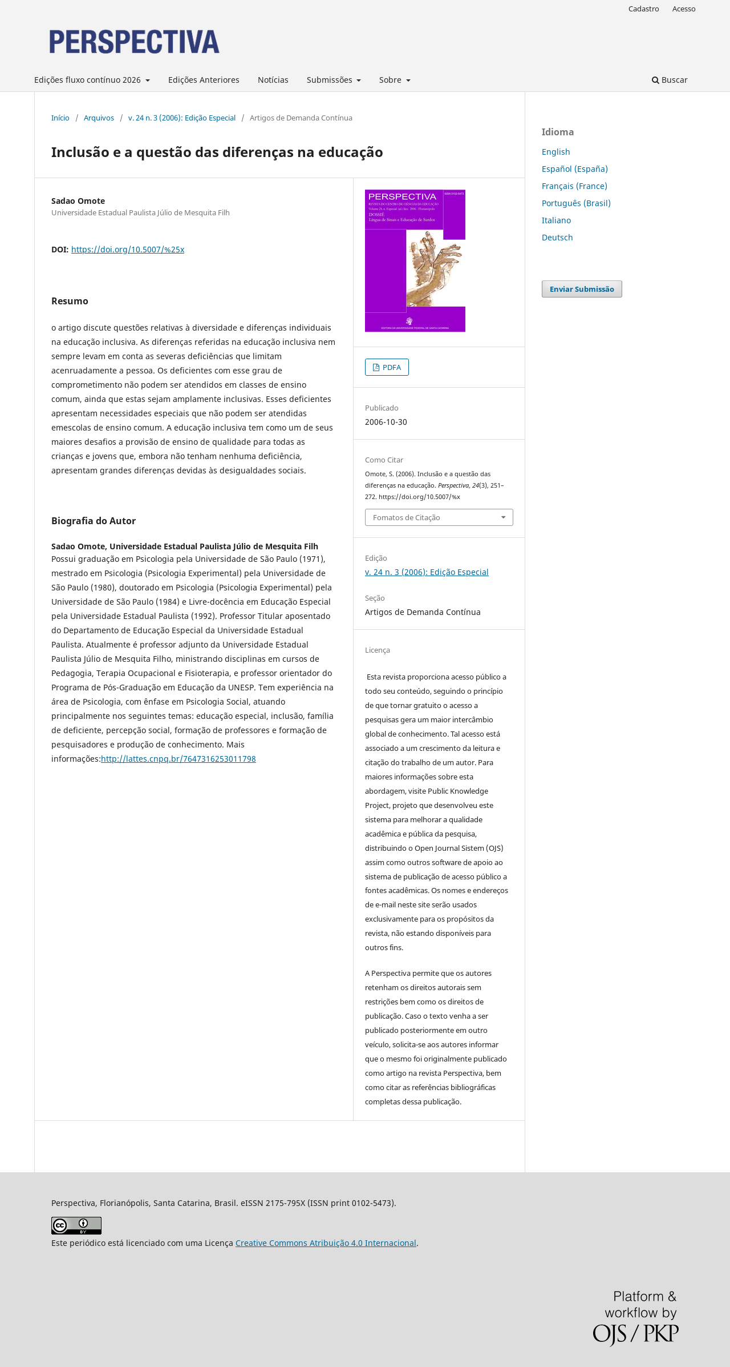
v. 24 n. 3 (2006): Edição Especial (182, 117)
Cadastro (643, 8)
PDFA (391, 367)
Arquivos (99, 117)
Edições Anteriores (204, 79)
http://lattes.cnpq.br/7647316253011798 (178, 758)
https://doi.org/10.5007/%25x (127, 249)
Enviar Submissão (582, 289)
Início (60, 117)
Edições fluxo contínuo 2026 (88, 79)
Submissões (331, 79)
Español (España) (575, 168)
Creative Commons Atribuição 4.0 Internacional (326, 1242)
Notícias (273, 79)
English (556, 151)
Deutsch (557, 237)
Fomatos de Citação (406, 517)
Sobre (391, 79)
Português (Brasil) (576, 203)
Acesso (684, 8)
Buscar (670, 79)
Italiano (556, 220)
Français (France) (574, 185)
